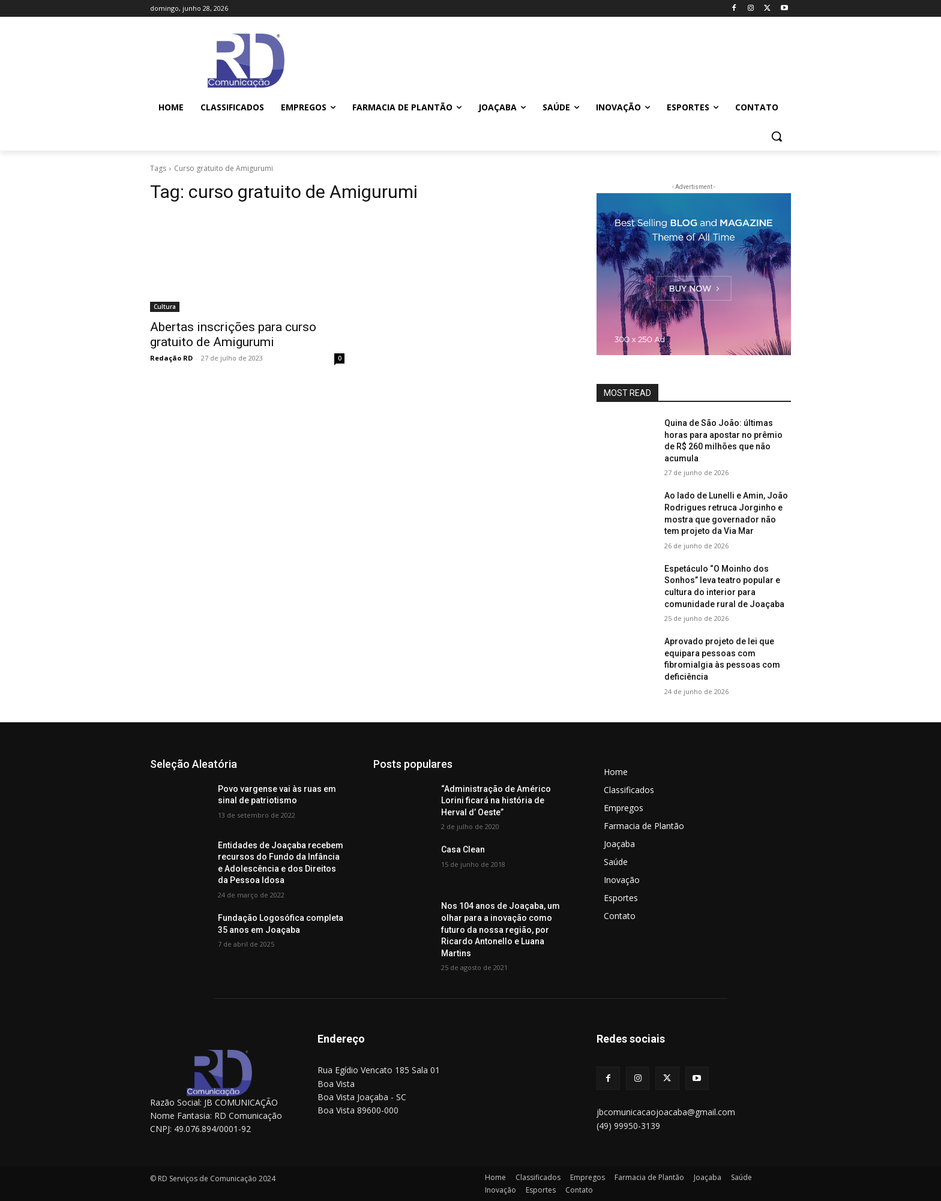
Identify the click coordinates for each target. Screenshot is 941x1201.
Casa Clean (463, 849)
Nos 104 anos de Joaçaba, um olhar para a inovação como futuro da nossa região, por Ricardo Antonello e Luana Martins (500, 929)
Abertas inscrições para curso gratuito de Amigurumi (233, 334)
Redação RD (171, 357)
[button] (776, 136)
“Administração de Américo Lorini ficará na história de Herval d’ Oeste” (496, 800)
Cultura (165, 306)
